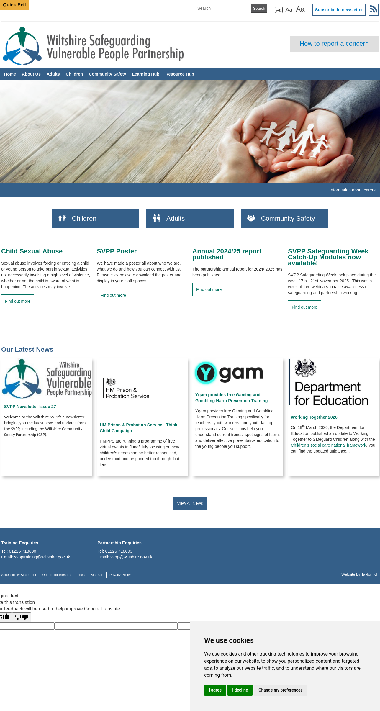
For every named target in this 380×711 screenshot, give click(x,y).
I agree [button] (215, 690)
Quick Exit (14, 4)
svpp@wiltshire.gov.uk (131, 557)
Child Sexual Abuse (32, 251)
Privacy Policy (120, 574)
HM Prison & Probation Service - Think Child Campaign (138, 427)
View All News (190, 503)
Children (74, 74)
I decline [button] (240, 690)
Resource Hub (179, 74)
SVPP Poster (117, 251)
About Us (31, 74)
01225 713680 (22, 551)
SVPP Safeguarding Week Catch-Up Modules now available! (328, 257)
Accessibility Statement (18, 574)
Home (10, 74)
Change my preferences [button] (280, 690)
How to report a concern (334, 43)
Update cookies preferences (63, 574)
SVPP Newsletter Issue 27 (30, 406)
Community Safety (107, 74)
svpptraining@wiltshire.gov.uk (42, 557)
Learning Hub (145, 74)
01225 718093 (118, 551)
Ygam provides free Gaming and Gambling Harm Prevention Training (231, 397)
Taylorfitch (369, 574)
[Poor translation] (21, 617)
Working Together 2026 (314, 417)
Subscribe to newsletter (339, 9)
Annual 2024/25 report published (226, 254)
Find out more (17, 301)
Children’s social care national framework (328, 445)
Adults (53, 74)
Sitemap (97, 574)
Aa (278, 9)
